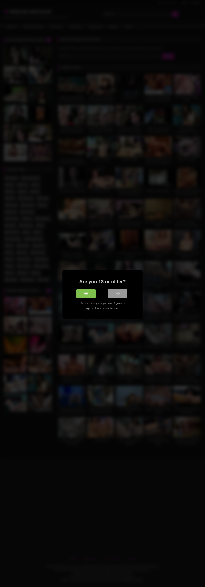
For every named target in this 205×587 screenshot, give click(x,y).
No (118, 292)
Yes (86, 292)
